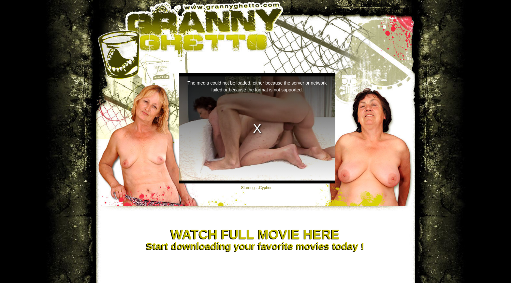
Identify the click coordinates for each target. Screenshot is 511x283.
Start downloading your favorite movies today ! (254, 240)
